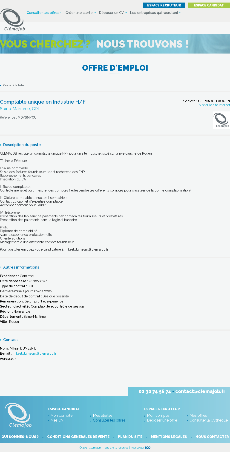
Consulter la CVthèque (209, 420)
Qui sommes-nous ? (20, 437)
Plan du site (130, 437)
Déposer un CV (111, 13)
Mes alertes (102, 415)
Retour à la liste (13, 85)
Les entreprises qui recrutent (154, 13)
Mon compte (61, 415)
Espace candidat (209, 5)
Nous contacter (212, 437)
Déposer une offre (162, 420)
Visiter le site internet (214, 105)
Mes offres (198, 415)
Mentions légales (169, 437)
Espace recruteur (164, 5)
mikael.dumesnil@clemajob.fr (34, 353)
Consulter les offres (43, 13)
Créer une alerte (79, 13)
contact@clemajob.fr (200, 391)
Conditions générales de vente (78, 437)
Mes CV (56, 420)
